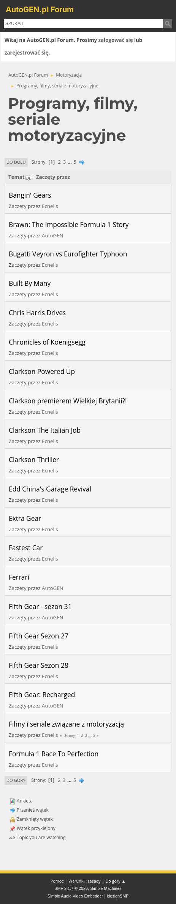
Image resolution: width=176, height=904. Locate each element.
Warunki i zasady (84, 881)
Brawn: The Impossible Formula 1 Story (68, 224)
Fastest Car (26, 547)
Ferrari (19, 577)
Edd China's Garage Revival (50, 488)
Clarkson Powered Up (42, 371)
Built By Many (30, 283)
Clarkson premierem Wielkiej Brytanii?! (68, 400)
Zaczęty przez (53, 177)
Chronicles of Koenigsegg (47, 341)
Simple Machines (106, 888)
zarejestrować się (26, 52)
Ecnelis (50, 206)
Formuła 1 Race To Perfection (53, 753)
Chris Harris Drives (37, 312)
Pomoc (57, 881)
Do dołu (16, 162)
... (70, 161)
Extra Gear (25, 518)
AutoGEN (52, 235)
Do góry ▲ (115, 881)
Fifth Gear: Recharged (42, 694)
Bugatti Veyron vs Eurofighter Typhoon (68, 253)
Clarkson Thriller (34, 459)
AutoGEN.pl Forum (40, 9)
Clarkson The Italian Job (45, 430)
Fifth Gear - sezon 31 (40, 606)
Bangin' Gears (30, 195)
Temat (20, 177)
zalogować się (115, 40)
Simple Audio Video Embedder (75, 896)
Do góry (15, 780)
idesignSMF (117, 896)
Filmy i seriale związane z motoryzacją (66, 723)
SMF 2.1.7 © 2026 (71, 888)
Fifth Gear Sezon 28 (38, 665)
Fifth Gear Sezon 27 (38, 635)
